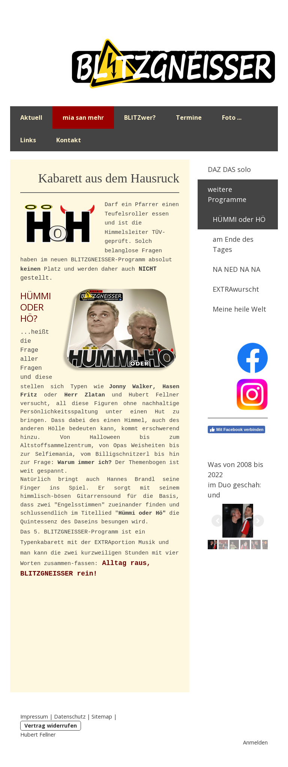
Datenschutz (70, 716)
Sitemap (102, 716)
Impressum (34, 716)
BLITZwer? (140, 117)
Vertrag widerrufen (50, 725)
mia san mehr (83, 117)
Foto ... (232, 117)
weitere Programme (227, 194)
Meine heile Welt (239, 308)
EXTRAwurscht (236, 289)
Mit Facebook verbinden (236, 429)
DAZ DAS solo (229, 169)
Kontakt (68, 140)
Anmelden (255, 742)
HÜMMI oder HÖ (239, 219)
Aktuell (31, 117)
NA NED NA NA (236, 269)
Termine (189, 117)
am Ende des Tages (233, 244)
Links (28, 140)
